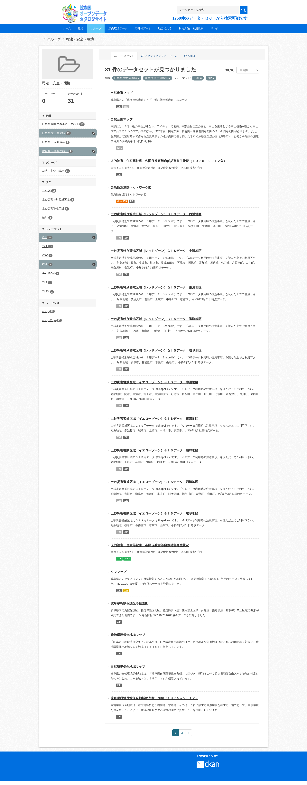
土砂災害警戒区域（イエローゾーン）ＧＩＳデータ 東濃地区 (154, 418)
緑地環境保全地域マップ (128, 635)
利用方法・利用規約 (191, 28)
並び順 (229, 70)
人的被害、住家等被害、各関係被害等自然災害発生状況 (150, 545)
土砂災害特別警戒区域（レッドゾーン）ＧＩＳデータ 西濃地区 (156, 214)
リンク (214, 28)
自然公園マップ (122, 119)
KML (126, 106)
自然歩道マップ (122, 92)
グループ (95, 28)
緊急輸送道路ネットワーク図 (131, 187)
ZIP (118, 106)
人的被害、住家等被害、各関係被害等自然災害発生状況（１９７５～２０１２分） (169, 161)
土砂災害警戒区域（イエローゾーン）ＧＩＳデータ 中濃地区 (154, 382)
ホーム (67, 28)
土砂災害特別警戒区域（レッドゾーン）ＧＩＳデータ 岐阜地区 (156, 350)
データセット (124, 55)
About (189, 55)
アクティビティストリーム (159, 55)
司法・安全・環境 (80, 39)
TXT (119, 238)
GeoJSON (122, 201)
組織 (80, 28)
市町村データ (143, 28)
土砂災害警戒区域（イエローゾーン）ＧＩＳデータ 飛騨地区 (154, 450)
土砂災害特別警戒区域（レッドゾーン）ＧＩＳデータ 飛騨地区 (156, 319)
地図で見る (165, 28)
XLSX (127, 559)
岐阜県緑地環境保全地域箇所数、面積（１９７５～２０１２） (154, 698)
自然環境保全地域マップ (128, 666)
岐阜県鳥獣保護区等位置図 (129, 603)
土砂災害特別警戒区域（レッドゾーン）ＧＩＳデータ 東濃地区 (156, 287)
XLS (119, 559)
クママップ (118, 571)
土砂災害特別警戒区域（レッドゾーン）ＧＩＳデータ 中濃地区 (156, 250)
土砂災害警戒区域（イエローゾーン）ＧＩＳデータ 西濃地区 (154, 482)
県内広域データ (118, 28)
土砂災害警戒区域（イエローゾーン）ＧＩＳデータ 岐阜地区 (154, 513)
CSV (126, 590)
